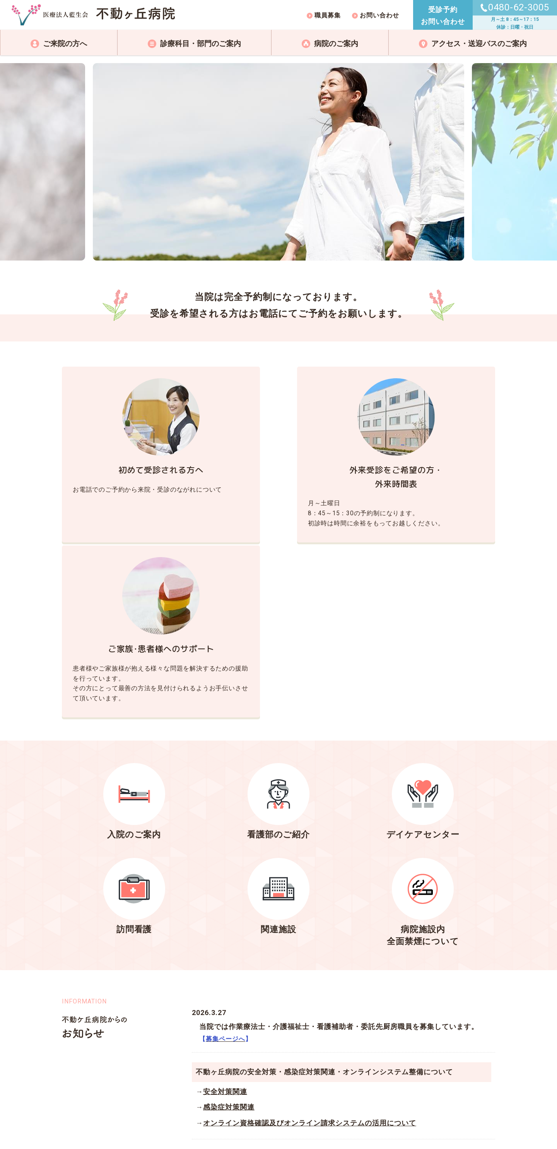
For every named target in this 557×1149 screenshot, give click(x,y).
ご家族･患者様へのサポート (427, 470)
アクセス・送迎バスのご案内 (479, 43)
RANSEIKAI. (269, 1124)
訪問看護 (134, 774)
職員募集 (327, 15)
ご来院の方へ (65, 43)
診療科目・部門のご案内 (200, 43)
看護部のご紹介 (278, 679)
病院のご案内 (336, 43)
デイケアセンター (423, 679)
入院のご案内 (134, 679)
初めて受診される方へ (130, 470)
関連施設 (278, 774)
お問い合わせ (379, 15)
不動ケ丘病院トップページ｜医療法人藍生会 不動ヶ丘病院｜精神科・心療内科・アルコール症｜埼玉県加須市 (93, 15)
